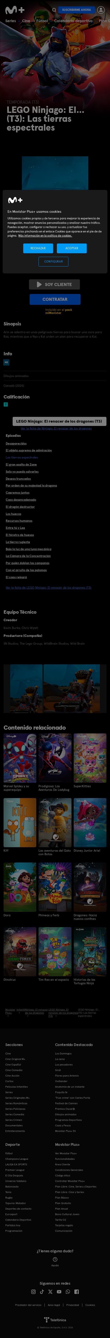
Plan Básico (62, 1197)
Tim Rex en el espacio (54, 979)
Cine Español (13, 1064)
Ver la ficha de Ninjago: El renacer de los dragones (56, 428)
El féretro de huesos (20, 535)
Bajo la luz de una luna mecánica (28, 549)
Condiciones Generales (69, 1170)
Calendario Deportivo (18, 1219)
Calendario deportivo (73, 20)
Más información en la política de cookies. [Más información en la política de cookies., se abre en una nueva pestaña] (45, 235)
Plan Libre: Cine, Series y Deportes (75, 1186)
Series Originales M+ (17, 1097)
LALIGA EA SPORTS (16, 1164)
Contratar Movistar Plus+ (70, 1181)
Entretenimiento (15, 1131)
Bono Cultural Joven (67, 1214)
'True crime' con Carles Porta (72, 1097)
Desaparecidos (16, 443)
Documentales (14, 1125)
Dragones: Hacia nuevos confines (85, 916)
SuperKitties (82, 786)
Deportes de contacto (18, 1208)
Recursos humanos (19, 520)
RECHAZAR (38, 248)
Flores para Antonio (67, 1075)
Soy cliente (54, 284)
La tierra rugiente (18, 542)
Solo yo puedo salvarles (22, 471)
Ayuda (55, 1262)
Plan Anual (61, 1208)
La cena (60, 1059)
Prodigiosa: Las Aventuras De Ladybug (54, 787)
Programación (13, 1230)
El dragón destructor (20, 507)
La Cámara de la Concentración (28, 556)
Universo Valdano (15, 1181)
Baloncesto (12, 1186)
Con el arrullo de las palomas (26, 570)
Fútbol (42, 20)
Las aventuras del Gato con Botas (55, 852)
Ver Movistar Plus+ (66, 1153)
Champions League (16, 1158)
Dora (7, 915)
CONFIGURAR (53, 261)
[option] (27, 688)
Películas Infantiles (16, 1086)
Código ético (62, 1175)
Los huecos (13, 514)
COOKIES (90, 1305)
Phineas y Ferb (49, 915)
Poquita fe (61, 1092)
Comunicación (63, 1230)
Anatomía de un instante (70, 1086)
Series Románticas (16, 1103)
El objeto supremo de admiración (29, 450)
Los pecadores (64, 1064)
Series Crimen (13, 1119)
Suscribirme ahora (76, 10)
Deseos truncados (18, 478)
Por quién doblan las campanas (27, 563)
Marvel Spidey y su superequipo (16, 787)
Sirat (58, 1070)
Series (10, 20)
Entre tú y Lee (15, 528)
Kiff (6, 850)
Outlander (61, 1081)
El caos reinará (16, 577)
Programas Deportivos (68, 1119)
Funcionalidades (65, 1158)
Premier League (15, 1170)
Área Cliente (62, 1164)
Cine (26, 20)
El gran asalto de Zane (21, 464)
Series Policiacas (15, 1108)
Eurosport (11, 1214)
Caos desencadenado (21, 499)
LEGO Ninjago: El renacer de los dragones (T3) (59, 421)
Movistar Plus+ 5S (65, 1131)
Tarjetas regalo (64, 1225)
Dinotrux (9, 979)
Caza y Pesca (63, 1125)
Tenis (8, 1192)
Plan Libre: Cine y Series (69, 1192)
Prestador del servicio (28, 1305)
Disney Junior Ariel (87, 850)
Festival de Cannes (66, 1103)
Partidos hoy (12, 1225)
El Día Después (14, 1175)
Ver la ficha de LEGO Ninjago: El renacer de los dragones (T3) (48, 587)
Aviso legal (54, 1305)
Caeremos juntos (17, 492)
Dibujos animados (65, 1114)
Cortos (9, 1081)
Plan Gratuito (63, 1203)
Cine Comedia (13, 1070)
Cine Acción (12, 1075)
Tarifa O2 (60, 1219)
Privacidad (72, 1305)
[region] (55, 231)
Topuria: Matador (15, 1203)
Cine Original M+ (15, 1059)
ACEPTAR (72, 248)
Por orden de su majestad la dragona (31, 485)
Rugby (8, 1197)
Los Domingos (63, 1053)
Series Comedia (14, 1114)
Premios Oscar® (65, 1108)
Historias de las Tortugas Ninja (84, 981)
